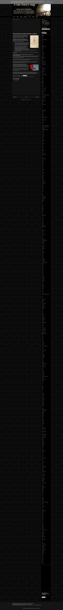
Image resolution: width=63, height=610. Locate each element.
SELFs (43, 452)
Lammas (43, 281)
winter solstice (43, 539)
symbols (43, 489)
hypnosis (43, 263)
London (43, 292)
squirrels (43, 470)
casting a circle (44, 104)
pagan (42, 361)
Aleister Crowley (44, 46)
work (42, 557)
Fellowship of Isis (44, 197)
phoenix (43, 377)
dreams (43, 164)
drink (42, 165)
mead (42, 312)
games (43, 223)
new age (43, 341)
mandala (43, 304)
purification (43, 412)
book (42, 86)
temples (43, 499)
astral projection (44, 68)
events (20, 76)
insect (42, 270)
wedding (43, 528)
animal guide (43, 57)
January (43, 274)
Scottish (43, 445)
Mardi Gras (43, 307)
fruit (42, 219)
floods (42, 205)
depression (43, 150)
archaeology (43, 63)
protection (43, 405)
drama (42, 162)
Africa (42, 42)
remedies (43, 423)
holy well (43, 258)
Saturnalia (43, 442)
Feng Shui (43, 198)
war (42, 521)
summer (43, 481)
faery (42, 190)
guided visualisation (44, 240)
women (43, 554)
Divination (25, 16)
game (42, 222)
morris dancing (44, 329)
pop (42, 391)
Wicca (42, 531)
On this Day (43, 355)
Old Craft (43, 354)
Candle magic (43, 100)
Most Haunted (43, 330)
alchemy (43, 45)
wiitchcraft (43, 532)
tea (42, 496)
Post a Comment (16, 80)
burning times (43, 97)
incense (43, 266)
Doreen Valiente (44, 158)
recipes (43, 419)
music (42, 336)
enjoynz (34, 608)
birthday (43, 81)
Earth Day (43, 172)
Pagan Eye (43, 362)
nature (42, 340)
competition (43, 128)
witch (30, 76)
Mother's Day (43, 332)
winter (42, 538)
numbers (43, 351)
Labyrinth (43, 280)
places (42, 380)
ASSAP (43, 67)
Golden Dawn (43, 234)
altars (42, 49)
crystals (43, 136)
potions (43, 395)
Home (14, 16)
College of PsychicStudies (45, 126)
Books (18, 16)
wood (42, 556)
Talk (42, 492)
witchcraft (32, 76)
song (42, 463)
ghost (42, 227)
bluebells (43, 85)
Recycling (43, 420)
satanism (43, 441)
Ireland (43, 273)
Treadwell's (43, 506)
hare (42, 244)
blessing (43, 82)
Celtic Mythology (44, 110)
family (42, 194)
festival (43, 201)
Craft (29, 16)
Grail (42, 237)
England (18, 76)
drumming (43, 169)
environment (43, 183)
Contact (33, 16)
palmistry (43, 365)
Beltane (43, 78)
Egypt (42, 176)
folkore (43, 211)
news (42, 347)
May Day (43, 308)
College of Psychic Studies (45, 125)
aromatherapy (43, 64)
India (42, 267)
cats (42, 107)
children (43, 115)
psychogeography (44, 409)
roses (42, 430)
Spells (21, 16)
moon (42, 326)
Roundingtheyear (44, 431)
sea (42, 448)
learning (43, 284)
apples (42, 60)
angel (42, 56)
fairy (42, 193)
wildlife (43, 535)
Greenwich (43, 238)
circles (42, 121)
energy (43, 179)
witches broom (44, 549)
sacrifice (43, 438)
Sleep (42, 459)
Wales (42, 518)
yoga (42, 560)
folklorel (43, 209)
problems (43, 402)
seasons (43, 449)
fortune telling (43, 215)
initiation (43, 269)
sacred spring (43, 437)
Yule (42, 561)
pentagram (43, 372)
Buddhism (43, 93)
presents (43, 401)
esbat (42, 187)
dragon (43, 161)
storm (42, 477)
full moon (43, 220)
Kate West (43, 277)
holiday (43, 256)
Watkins (43, 525)
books (42, 89)
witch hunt (43, 543)
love (42, 296)
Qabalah (43, 413)
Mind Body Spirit (44, 322)
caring (42, 103)
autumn (43, 75)
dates (42, 144)
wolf (42, 553)
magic (28, 76)
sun (42, 484)
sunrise (43, 485)
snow (42, 460)
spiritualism (43, 467)
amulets (43, 53)
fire (42, 204)
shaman (43, 455)
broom (42, 92)
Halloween (24, 76)
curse (42, 139)
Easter (42, 173)
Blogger (39, 608)
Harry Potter (43, 245)
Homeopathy (43, 259)
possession (43, 394)
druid (42, 168)
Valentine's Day (44, 510)
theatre (43, 503)
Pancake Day (43, 366)
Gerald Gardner (44, 226)
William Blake (43, 536)
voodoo (43, 517)
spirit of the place (44, 466)
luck (42, 297)
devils (15, 76)
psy (42, 406)
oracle (42, 358)
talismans (43, 491)
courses (43, 132)
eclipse (43, 175)
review (42, 424)
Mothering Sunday (44, 333)
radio (42, 416)
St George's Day (44, 471)
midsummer (43, 319)
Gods (42, 233)
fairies (42, 191)
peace (42, 369)
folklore (22, 76)
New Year (43, 344)
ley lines (43, 287)
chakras (43, 111)
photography (43, 379)
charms (43, 114)
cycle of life (43, 140)
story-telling (43, 478)
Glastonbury (43, 230)
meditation (43, 314)
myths (42, 337)
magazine (43, 300)
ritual (42, 426)
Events (37, 16)
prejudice (43, 398)
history (26, 76)
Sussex (43, 488)
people (43, 373)
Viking (42, 514)
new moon (43, 343)
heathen (43, 251)
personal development (45, 376)
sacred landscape (44, 434)
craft (42, 133)
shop (42, 456)
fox (42, 216)
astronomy (43, 71)
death (42, 147)
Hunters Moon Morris (44, 262)
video (42, 513)
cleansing (43, 122)
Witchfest (43, 550)
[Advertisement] (26, 27)
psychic (43, 408)
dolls (42, 157)
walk (42, 520)
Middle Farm (43, 318)
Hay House (43, 248)
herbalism (43, 252)
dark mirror (43, 143)
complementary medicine (45, 129)
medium (43, 315)
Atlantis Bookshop (44, 74)
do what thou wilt (44, 154)
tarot (42, 495)
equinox (43, 186)
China (42, 118)
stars (42, 473)
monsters (43, 325)
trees (42, 507)
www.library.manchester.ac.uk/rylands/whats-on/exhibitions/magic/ (25, 52)
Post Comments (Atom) (28, 99)
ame (42, 50)
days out (43, 146)
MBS (42, 311)
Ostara (43, 359)
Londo (42, 291)
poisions (43, 387)
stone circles (43, 474)
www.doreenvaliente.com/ (32, 61)
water (42, 524)
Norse (42, 348)
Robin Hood (43, 427)
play (42, 383)
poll (42, 390)
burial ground (43, 96)
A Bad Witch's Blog (44, 39)
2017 (42, 38)
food (42, 212)
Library (43, 288)
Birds (42, 79)
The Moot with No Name (45, 502)
